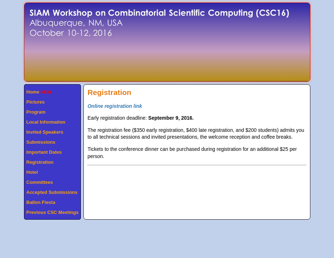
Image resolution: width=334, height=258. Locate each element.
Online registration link (114, 106)
